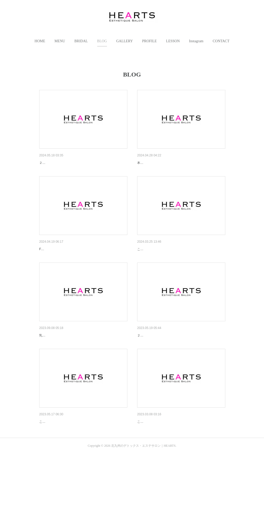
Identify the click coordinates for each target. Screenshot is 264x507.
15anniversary (148, 362)
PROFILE (149, 41)
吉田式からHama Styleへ (157, 262)
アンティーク (148, 163)
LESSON (173, 41)
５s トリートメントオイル (60, 262)
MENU (59, 41)
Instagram (196, 41)
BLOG (102, 41)
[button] (40, 41)
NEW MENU (49, 362)
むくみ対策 (48, 462)
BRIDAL (81, 41)
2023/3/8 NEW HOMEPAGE (159, 462)
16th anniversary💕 (54, 163)
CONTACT (221, 41)
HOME (40, 41)
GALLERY (124, 41)
